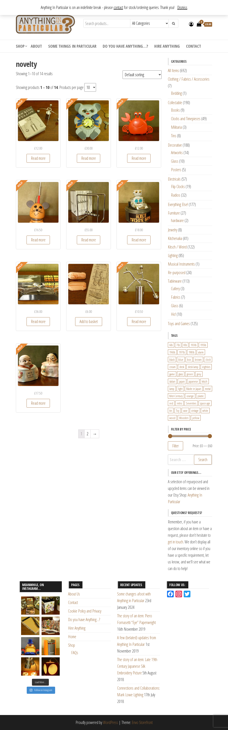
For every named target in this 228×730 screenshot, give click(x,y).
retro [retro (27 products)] (179, 403)
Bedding (176, 93)
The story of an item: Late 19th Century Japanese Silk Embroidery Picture (137, 666)
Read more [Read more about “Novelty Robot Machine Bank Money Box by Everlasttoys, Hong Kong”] (139, 240)
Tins (173, 136)
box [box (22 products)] (189, 359)
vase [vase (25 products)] (185, 410)
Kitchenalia (175, 238)
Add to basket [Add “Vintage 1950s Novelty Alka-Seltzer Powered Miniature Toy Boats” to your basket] (89, 321)
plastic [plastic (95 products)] (201, 396)
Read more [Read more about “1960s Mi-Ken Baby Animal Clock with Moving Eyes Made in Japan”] (88, 158)
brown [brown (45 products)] (198, 359)
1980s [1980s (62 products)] (191, 352)
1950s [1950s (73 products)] (203, 345)
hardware (177, 220)
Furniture (174, 213)
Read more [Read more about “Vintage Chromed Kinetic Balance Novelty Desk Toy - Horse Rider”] (139, 321)
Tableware (175, 281)
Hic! (173, 314)
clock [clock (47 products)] (208, 359)
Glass (174, 161)
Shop (20, 46)
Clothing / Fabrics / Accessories (188, 79)
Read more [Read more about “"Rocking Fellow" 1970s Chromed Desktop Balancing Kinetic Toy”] (38, 158)
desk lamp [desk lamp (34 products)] (193, 367)
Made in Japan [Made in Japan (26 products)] (193, 389)
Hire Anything (167, 46)
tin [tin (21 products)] (170, 410)
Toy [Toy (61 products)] (177, 410)
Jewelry (172, 230)
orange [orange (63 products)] (190, 396)
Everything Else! (178, 204)
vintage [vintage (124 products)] (195, 410)
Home (72, 636)
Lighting (173, 255)
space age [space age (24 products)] (205, 403)
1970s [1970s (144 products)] (182, 352)
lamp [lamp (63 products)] (171, 389)
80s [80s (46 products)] (185, 345)
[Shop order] (142, 74)
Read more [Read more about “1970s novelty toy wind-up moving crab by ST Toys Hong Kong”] (139, 158)
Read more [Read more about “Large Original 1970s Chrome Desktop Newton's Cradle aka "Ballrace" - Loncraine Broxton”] (88, 240)
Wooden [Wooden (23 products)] (184, 418)
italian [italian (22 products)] (172, 381)
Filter (175, 446)
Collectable (175, 102)
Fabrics (175, 297)
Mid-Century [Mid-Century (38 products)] (176, 396)
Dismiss (182, 7)
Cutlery (175, 288)
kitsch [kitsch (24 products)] (204, 381)
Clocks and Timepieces (185, 118)
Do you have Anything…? (125, 46)
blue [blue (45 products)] (180, 359)
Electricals (174, 179)
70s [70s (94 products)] (178, 345)
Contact (193, 46)
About (36, 46)
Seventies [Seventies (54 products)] (191, 403)
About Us (74, 594)
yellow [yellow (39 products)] (195, 418)
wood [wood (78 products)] (172, 418)
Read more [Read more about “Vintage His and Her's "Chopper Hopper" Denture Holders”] (38, 403)
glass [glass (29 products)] (181, 374)
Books (175, 110)
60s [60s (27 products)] (171, 345)
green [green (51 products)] (190, 374)
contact (118, 7)
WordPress (110, 722)
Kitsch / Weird (177, 247)
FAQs (74, 652)
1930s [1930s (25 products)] (193, 345)
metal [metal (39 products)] (208, 389)
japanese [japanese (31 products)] (193, 381)
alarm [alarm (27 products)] (201, 352)
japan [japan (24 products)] (182, 381)
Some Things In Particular (72, 46)
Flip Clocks (178, 186)
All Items (173, 70)
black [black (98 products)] (172, 359)
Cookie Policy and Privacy (84, 611)
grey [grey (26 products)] (199, 374)
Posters (176, 169)
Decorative (175, 145)
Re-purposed (176, 272)
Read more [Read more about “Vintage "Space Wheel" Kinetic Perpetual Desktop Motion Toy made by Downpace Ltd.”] (38, 321)
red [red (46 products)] (171, 403)
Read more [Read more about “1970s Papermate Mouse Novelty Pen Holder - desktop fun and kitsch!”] (38, 240)
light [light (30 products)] (180, 389)
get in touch (175, 542)
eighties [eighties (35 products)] (206, 367)
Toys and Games (179, 323)
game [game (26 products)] (172, 374)
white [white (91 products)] (205, 410)
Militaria (176, 127)
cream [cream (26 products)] (172, 367)
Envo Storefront (142, 722)
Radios (175, 195)
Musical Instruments (181, 264)
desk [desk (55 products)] (181, 367)
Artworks (177, 152)
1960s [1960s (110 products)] (172, 352)
